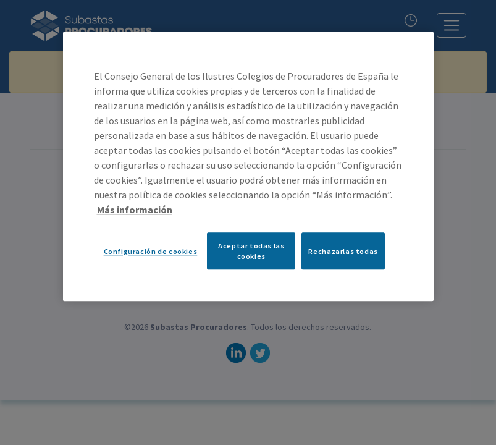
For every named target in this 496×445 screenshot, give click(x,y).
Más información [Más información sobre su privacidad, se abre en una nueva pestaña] (134, 209)
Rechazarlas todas (342, 251)
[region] (248, 166)
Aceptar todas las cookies (251, 251)
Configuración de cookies (151, 251)
